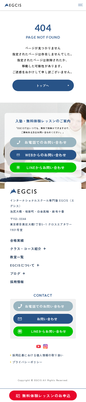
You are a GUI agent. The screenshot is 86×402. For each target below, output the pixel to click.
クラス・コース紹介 (25, 248)
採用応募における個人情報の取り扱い (38, 355)
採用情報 (17, 281)
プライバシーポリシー (27, 362)
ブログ (15, 273)
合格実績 (17, 240)
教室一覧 (17, 257)
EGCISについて (22, 265)
